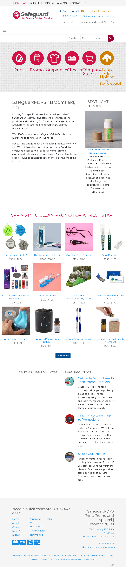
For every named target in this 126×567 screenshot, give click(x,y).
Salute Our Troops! (91, 454)
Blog (50, 519)
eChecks (72, 70)
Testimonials (36, 535)
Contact (16, 527)
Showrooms (36, 526)
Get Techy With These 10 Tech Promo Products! (96, 380)
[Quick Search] (73, 38)
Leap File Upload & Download (107, 77)
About (15, 523)
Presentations (37, 530)
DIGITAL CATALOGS (56, 3)
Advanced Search (35, 521)
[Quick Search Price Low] (87, 38)
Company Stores (89, 71)
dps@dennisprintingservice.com (96, 16)
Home (15, 519)
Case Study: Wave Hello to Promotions (95, 417)
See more (63, 355)
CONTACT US (78, 3)
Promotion (37, 70)
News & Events (16, 533)
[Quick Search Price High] (101, 38)
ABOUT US (36, 3)
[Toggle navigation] (4, 31)
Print (19, 70)
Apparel (54, 70)
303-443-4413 (69, 16)
